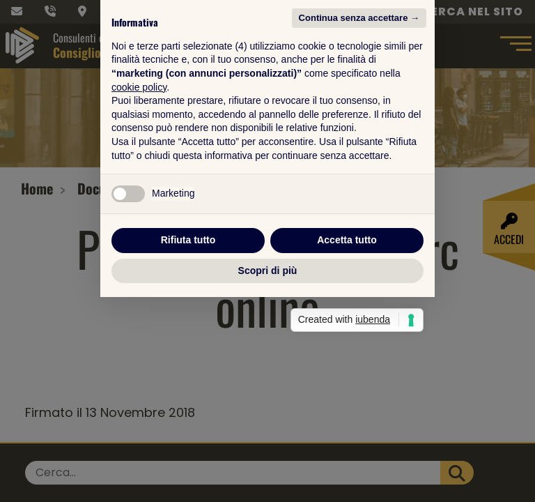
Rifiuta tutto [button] (188, 342)
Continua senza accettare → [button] (359, 120)
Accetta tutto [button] (347, 342)
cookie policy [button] (138, 189)
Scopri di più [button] (267, 373)
